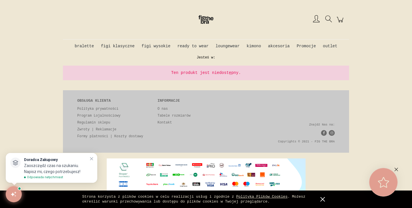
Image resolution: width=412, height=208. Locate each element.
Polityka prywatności (97, 109)
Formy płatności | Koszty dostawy (110, 136)
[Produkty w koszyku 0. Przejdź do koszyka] (341, 23)
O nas (162, 109)
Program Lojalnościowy (98, 116)
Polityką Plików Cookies (262, 197)
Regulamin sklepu (93, 123)
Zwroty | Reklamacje (96, 129)
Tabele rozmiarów (173, 116)
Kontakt (164, 123)
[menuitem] (84, 46)
